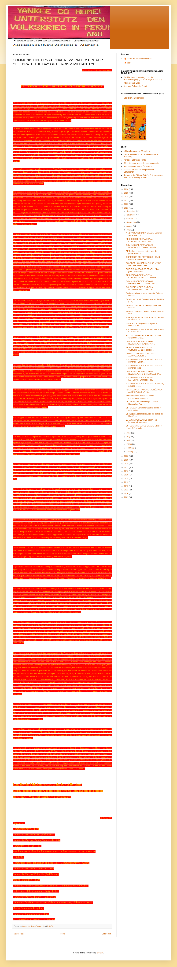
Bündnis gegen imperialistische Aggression (142, 163)
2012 (126, 486)
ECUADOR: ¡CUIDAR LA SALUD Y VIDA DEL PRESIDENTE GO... (143, 264)
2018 (126, 464)
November (131, 215)
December (131, 211)
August (129, 226)
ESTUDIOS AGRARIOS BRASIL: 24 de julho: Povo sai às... (142, 270)
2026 (126, 189)
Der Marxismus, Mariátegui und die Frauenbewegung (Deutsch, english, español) (143, 78)
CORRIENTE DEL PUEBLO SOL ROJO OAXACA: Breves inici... (143, 258)
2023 (126, 200)
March (129, 444)
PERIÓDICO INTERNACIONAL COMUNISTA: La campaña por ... (141, 240)
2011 (126, 490)
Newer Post (18, 934)
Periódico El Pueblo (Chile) (135, 160)
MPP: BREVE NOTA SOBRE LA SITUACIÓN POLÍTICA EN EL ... (145, 318)
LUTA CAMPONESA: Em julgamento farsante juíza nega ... (141, 421)
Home (62, 934)
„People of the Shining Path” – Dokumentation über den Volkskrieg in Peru (143, 176)
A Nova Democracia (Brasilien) (137, 151)
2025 (126, 193)
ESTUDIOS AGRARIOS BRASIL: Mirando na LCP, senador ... (144, 427)
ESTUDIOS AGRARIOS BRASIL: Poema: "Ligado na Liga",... (143, 336)
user (128, 63)
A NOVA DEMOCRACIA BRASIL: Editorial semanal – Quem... (144, 361)
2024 (126, 197)
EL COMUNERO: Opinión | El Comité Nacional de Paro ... (142, 403)
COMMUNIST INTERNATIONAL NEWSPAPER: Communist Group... (142, 282)
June (128, 433)
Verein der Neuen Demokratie (139, 59)
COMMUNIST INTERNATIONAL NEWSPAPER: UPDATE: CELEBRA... (143, 372)
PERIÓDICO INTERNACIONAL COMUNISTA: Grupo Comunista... (141, 276)
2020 (126, 456)
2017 (126, 467)
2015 (126, 475)
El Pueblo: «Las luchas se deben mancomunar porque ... (140, 397)
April (128, 440)
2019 (126, 460)
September (131, 222)
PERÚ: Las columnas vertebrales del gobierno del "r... (141, 252)
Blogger (100, 953)
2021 (126, 208)
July (128, 230)
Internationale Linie (132, 83)
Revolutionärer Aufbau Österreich (138, 166)
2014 (126, 479)
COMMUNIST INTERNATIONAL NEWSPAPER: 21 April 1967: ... (140, 342)
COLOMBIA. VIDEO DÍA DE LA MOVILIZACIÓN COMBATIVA (140, 288)
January (130, 451)
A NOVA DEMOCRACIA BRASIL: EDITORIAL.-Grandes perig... (140, 379)
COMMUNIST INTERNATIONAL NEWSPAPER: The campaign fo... (141, 246)
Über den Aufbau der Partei (135, 86)
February (130, 448)
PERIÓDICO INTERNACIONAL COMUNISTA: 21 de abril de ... (140, 348)
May (128, 437)
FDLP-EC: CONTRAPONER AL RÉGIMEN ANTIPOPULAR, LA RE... (144, 391)
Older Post (106, 934)
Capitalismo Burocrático (134, 98)
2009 (126, 497)
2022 (126, 204)
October (130, 219)
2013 (126, 482)
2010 (126, 493)
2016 (126, 471)
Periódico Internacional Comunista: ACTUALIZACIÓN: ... (141, 354)
